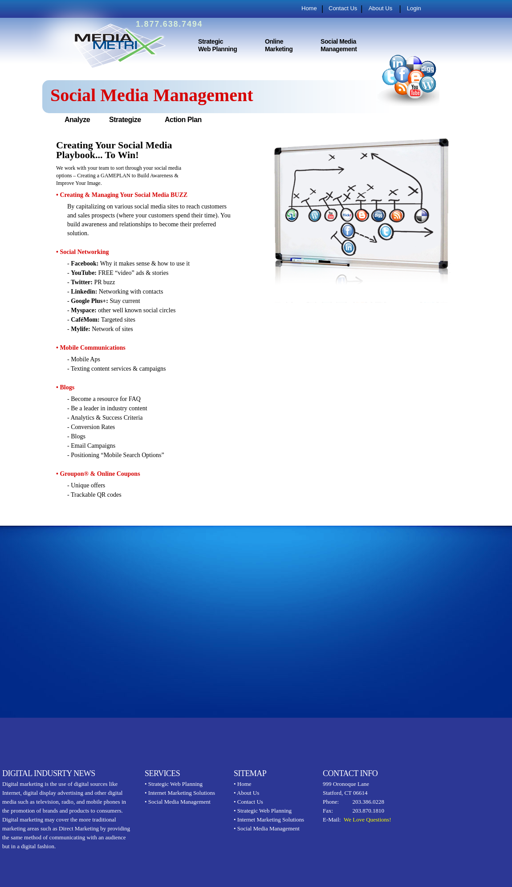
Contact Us (343, 8)
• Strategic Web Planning (174, 784)
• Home (243, 784)
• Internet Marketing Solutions (180, 792)
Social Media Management (339, 45)
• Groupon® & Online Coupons (98, 473)
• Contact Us (248, 801)
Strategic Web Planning (217, 45)
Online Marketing (279, 45)
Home (309, 8)
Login (414, 8)
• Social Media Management (178, 801)
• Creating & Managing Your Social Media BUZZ (121, 195)
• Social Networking (82, 252)
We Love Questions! (367, 819)
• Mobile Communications (91, 347)
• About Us (246, 792)
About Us (380, 8)
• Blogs (65, 387)
